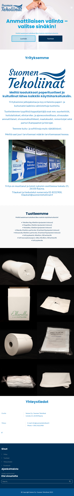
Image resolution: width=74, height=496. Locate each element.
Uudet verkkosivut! (8, 473)
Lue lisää (23, 39)
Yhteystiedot (7, 462)
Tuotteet (50, 39)
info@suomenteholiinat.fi (40, 423)
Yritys (5, 454)
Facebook (6, 465)
